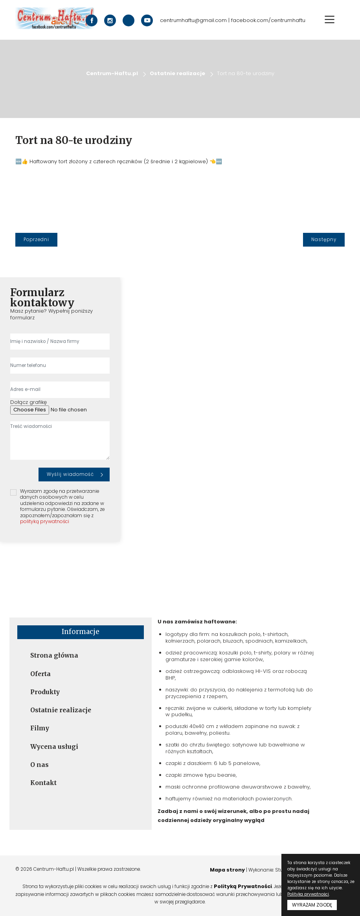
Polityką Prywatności (242, 886)
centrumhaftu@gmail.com (193, 20)
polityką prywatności (44, 521)
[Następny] (324, 240)
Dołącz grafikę (28, 402)
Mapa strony (226, 870)
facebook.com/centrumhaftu (268, 20)
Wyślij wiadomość (70, 474)
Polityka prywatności (308, 894)
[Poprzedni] (36, 240)
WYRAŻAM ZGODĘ (312, 904)
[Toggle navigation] (330, 19)
